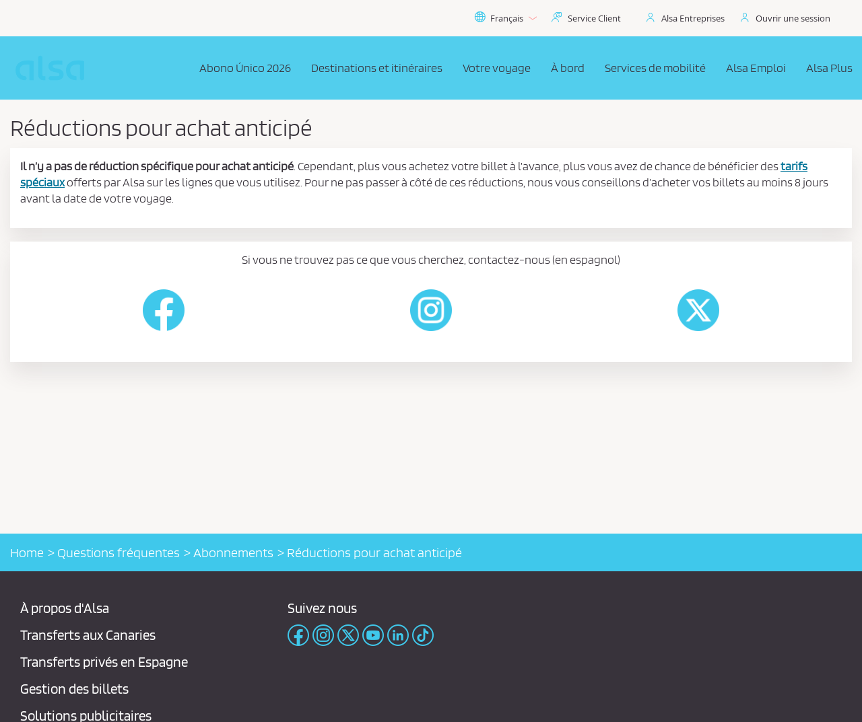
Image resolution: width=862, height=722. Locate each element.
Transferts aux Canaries (88, 634)
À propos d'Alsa (64, 608)
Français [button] (505, 18)
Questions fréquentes (118, 552)
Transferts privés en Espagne (104, 661)
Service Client (594, 18)
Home (27, 552)
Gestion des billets (74, 688)
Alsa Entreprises (693, 18)
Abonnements (233, 552)
